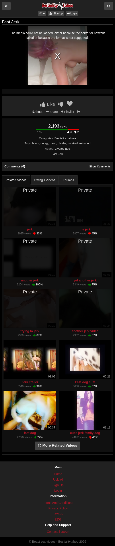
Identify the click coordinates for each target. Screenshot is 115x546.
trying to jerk (30, 331)
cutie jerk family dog (85, 433)
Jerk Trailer (30, 382)
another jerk (30, 280)
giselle (62, 143)
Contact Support (58, 531)
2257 (58, 519)
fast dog (30, 433)
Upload (58, 479)
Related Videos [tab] (16, 180)
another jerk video (85, 331)
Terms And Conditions (58, 503)
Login (72, 13)
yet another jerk (85, 280)
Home (58, 474)
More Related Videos (57, 445)
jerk (30, 229)
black (35, 143)
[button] (42, 13)
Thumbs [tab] (68, 180)
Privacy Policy (58, 508)
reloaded (85, 143)
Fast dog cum (85, 382)
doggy (44, 143)
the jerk (85, 229)
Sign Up (56, 13)
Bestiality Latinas (65, 138)
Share (52, 112)
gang (53, 143)
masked (73, 143)
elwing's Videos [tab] (44, 180)
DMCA (57, 514)
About (38, 112)
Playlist (67, 112)
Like (47, 104)
